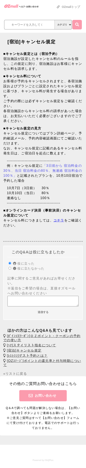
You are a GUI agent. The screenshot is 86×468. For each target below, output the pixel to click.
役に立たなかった (29, 268)
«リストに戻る (15, 375)
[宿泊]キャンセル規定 (24, 352)
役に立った (23, 263)
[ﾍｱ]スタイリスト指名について (31, 347)
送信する (43, 314)
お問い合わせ (45, 397)
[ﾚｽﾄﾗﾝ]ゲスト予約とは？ (27, 357)
